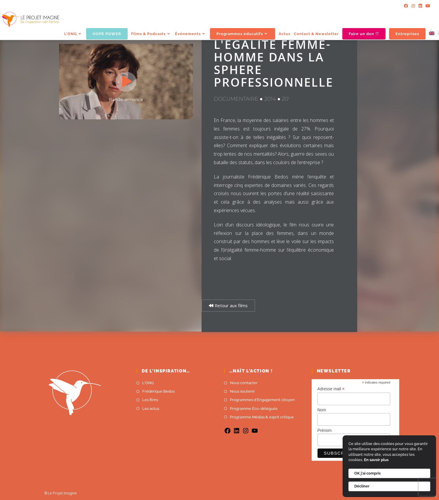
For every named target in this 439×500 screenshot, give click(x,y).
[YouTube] (427, 6)
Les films (150, 400)
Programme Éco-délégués (253, 408)
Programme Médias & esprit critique (262, 417)
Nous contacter (244, 383)
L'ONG (148, 383)
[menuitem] (431, 34)
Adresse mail (331, 389)
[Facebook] (406, 6)
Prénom (324, 430)
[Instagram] (413, 6)
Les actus (150, 408)
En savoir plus (376, 460)
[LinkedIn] (420, 6)
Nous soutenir (242, 391)
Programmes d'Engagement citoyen (262, 400)
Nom (321, 410)
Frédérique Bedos (158, 391)
